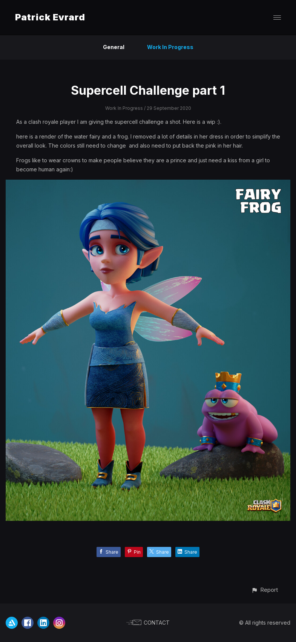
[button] (264, 589)
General (113, 47)
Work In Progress (170, 47)
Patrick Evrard (50, 17)
